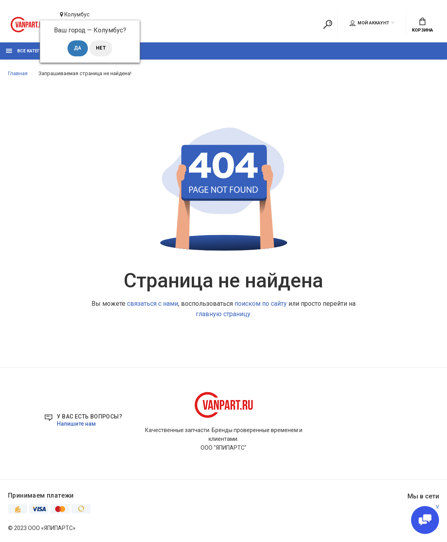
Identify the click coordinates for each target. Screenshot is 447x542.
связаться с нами (152, 303)
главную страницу (223, 314)
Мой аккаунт (369, 23)
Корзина (422, 24)
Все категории (29, 51)
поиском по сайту (260, 303)
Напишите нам (76, 424)
